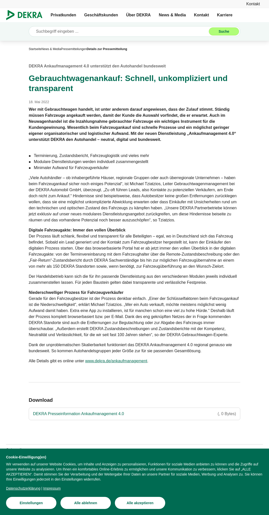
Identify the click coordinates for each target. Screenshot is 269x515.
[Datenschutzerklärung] (23, 488)
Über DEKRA (138, 15)
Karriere (224, 15)
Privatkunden (63, 15)
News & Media (172, 15)
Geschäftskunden (101, 15)
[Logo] (26, 15)
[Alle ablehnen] (85, 503)
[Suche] (224, 31)
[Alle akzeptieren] (140, 503)
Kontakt (201, 15)
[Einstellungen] (31, 503)
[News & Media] (51, 49)
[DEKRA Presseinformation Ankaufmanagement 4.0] (134, 414)
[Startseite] (35, 49)
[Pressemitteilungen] (74, 49)
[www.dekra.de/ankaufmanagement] (116, 361)
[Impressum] (52, 488)
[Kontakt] (253, 4)
